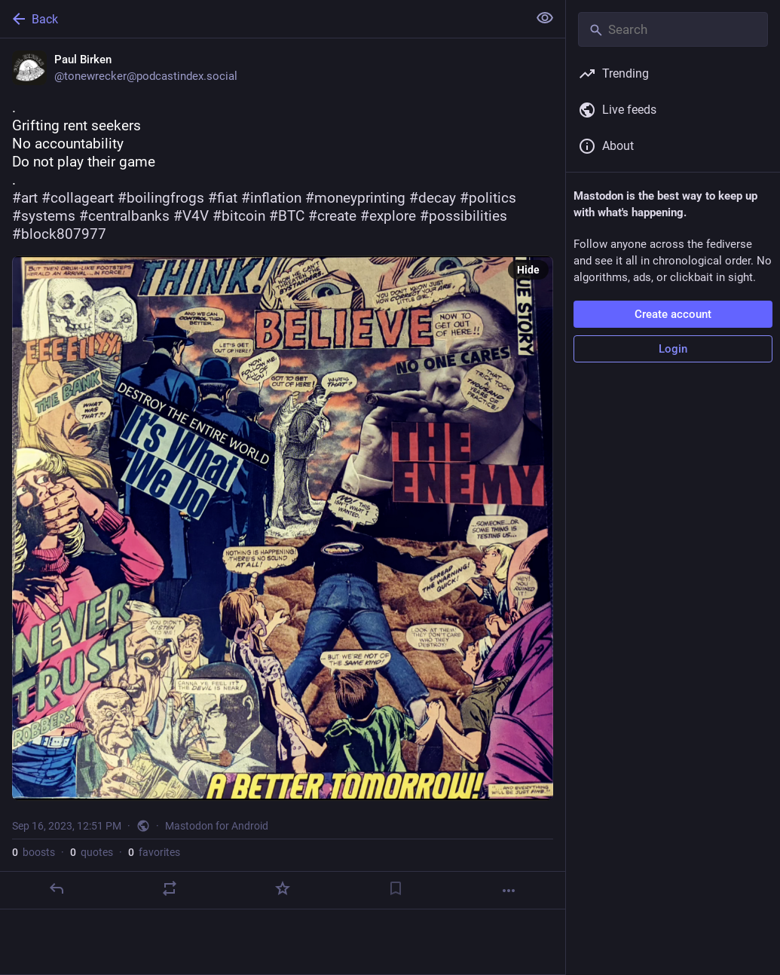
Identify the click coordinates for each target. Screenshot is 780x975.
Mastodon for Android (216, 826)
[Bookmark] (396, 888)
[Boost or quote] (170, 888)
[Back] (262, 19)
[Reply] (56, 888)
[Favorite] (283, 888)
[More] (509, 891)
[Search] (673, 29)
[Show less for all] (545, 18)
